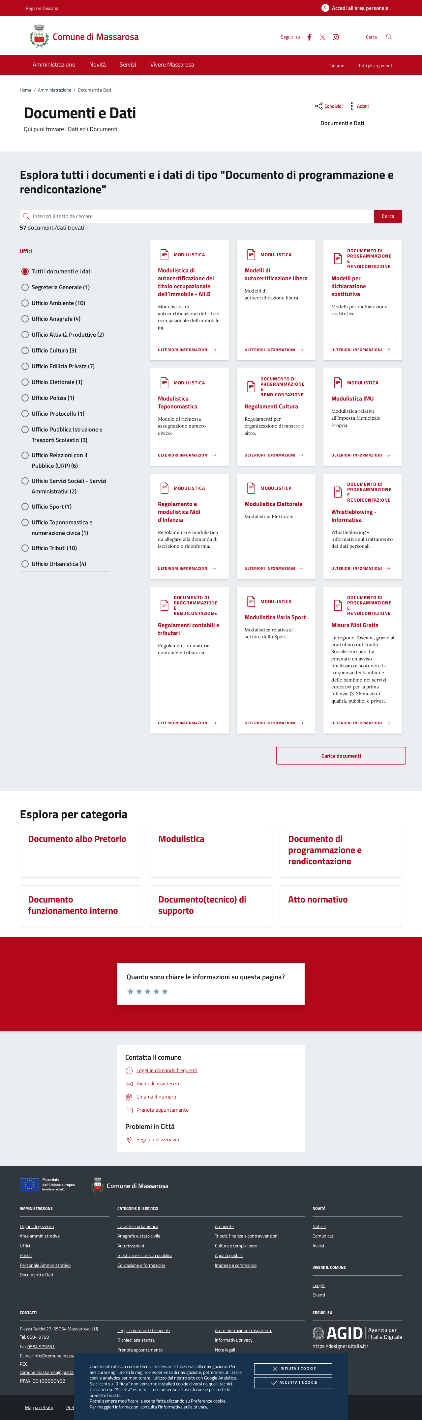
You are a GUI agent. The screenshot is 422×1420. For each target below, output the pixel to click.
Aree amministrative (40, 1235)
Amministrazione (54, 90)
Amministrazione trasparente (243, 1330)
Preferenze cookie (208, 1400)
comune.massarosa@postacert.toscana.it (60, 1372)
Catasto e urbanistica (137, 1226)
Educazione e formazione (141, 1265)
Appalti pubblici (229, 1255)
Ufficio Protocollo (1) (58, 413)
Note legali (225, 1349)
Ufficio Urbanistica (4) (59, 563)
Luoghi (319, 1285)
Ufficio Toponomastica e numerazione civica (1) (62, 523)
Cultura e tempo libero (236, 1245)
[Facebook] (306, 36)
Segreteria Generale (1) (61, 287)
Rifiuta (293, 1369)
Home (25, 90)
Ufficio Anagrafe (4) (56, 318)
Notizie (319, 1226)
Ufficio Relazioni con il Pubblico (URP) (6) (59, 455)
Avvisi (318, 1245)
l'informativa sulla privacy (182, 1406)
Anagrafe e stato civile (138, 1235)
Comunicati (323, 1235)
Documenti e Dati (36, 1274)
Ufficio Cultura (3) (54, 350)
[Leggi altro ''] (187, 349)
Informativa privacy (234, 1340)
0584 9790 (38, 1337)
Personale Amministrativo (45, 1265)
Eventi (319, 1294)
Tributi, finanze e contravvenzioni (247, 1235)
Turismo (336, 65)
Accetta (293, 1383)
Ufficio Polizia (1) (53, 397)
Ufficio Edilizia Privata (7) (63, 366)
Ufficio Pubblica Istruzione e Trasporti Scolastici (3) (67, 430)
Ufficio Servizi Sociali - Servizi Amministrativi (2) (69, 481)
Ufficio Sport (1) (52, 506)
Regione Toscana (42, 8)
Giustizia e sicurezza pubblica (144, 1255)
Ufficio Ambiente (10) (58, 302)
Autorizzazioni (130, 1245)
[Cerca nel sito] (389, 37)
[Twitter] (319, 36)
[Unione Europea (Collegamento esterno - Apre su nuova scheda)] (49, 1186)
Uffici (26, 251)
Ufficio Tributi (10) (54, 547)
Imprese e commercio (235, 1265)
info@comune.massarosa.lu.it (63, 1355)
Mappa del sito (39, 1407)
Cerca (388, 216)
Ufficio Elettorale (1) (57, 381)
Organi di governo (37, 1226)
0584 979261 (41, 1346)
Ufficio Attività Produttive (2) (68, 334)
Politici (26, 1255)
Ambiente (224, 1226)
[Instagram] (333, 36)
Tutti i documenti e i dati (62, 271)
